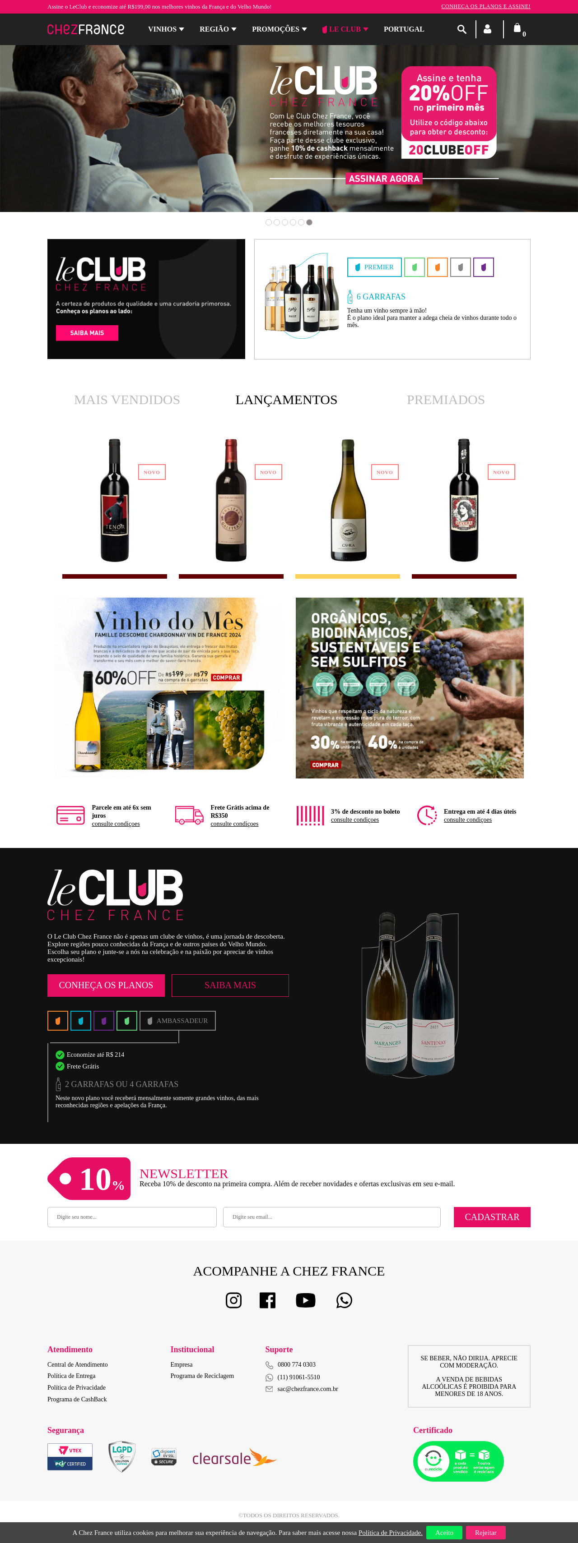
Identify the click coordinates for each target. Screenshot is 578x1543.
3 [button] (285, 222)
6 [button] (309, 222)
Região (214, 29)
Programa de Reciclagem (202, 1376)
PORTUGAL (404, 29)
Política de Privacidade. (391, 1532)
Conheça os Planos (106, 985)
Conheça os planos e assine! (486, 6)
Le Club (341, 29)
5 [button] (301, 222)
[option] (289, 122)
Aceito (444, 1532)
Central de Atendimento (77, 1364)
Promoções (275, 29)
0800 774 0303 (297, 1364)
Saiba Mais (230, 985)
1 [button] (269, 222)
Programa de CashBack (77, 1399)
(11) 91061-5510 (293, 1378)
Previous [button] (55, 135)
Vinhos (162, 29)
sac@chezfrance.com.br (302, 1389)
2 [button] (277, 222)
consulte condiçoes (116, 823)
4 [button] (293, 222)
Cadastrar (492, 1217)
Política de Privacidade (76, 1387)
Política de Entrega (71, 1376)
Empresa (182, 1364)
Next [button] (523, 135)
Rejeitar (485, 1532)
